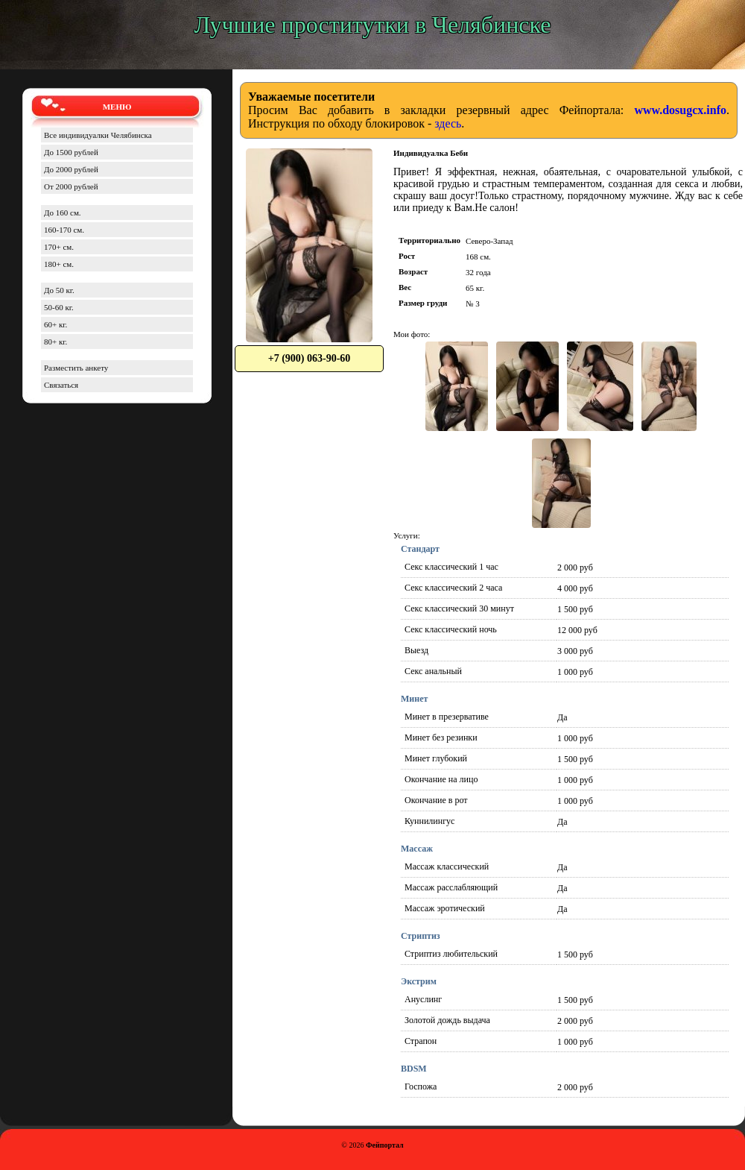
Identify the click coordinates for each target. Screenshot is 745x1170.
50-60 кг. (59, 307)
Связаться (61, 384)
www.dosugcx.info (680, 110)
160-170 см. (64, 229)
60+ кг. (55, 324)
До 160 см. (62, 212)
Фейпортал (385, 1145)
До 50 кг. (59, 290)
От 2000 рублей (71, 186)
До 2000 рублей (71, 169)
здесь (447, 123)
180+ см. (59, 264)
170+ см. (59, 246)
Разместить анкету (76, 367)
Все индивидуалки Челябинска (98, 134)
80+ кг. (55, 341)
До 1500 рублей (71, 152)
